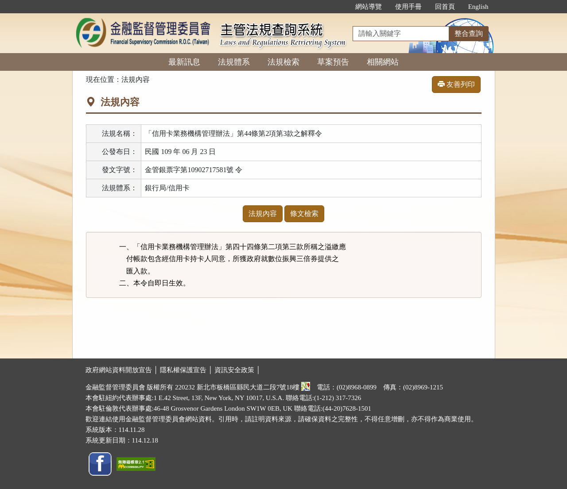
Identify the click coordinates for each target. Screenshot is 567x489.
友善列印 (456, 84)
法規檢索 (283, 62)
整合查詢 (468, 33)
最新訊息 (184, 62)
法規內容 (263, 213)
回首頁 (445, 6)
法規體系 (234, 62)
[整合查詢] (401, 33)
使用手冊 (408, 6)
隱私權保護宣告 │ (187, 369)
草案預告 (333, 62)
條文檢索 (304, 213)
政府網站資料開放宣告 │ (122, 369)
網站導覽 (368, 6)
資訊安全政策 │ (237, 369)
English (478, 6)
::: (339, 6)
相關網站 (383, 62)
